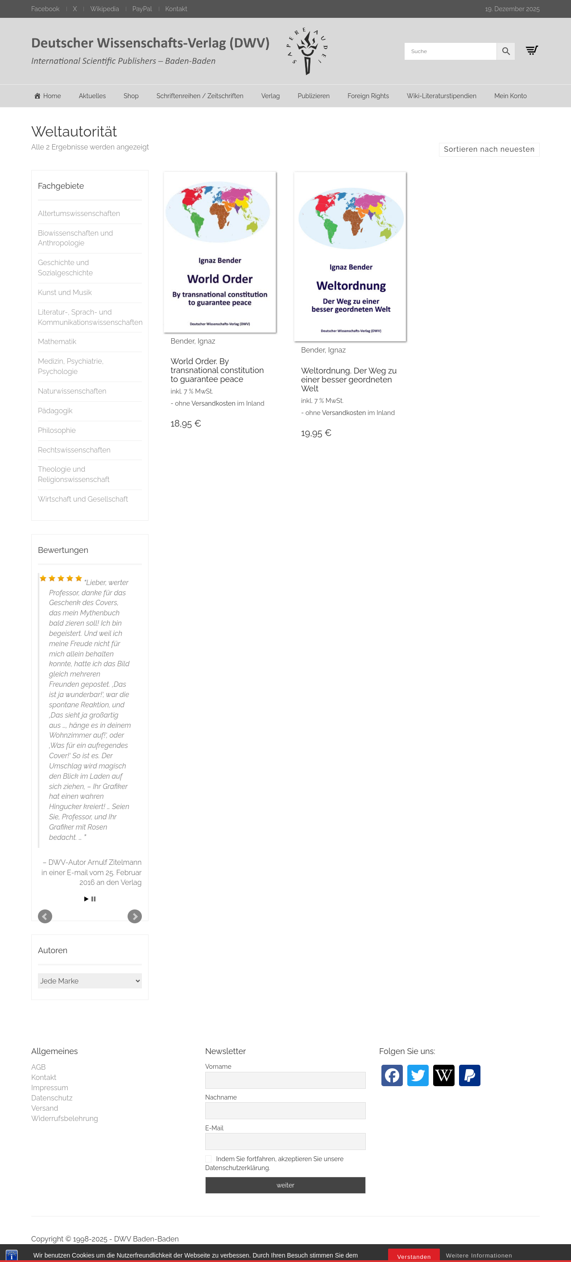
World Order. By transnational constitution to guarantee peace (217, 370)
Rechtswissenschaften (74, 450)
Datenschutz (52, 1098)
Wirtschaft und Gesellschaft (83, 499)
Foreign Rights (368, 96)
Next (135, 916)
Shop (131, 96)
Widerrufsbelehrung (64, 1118)
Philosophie (57, 430)
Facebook (45, 8)
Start (86, 899)
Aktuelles (92, 96)
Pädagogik (55, 411)
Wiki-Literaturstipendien (441, 96)
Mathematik (57, 341)
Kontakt (176, 8)
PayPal (142, 8)
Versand (44, 1108)
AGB (38, 1067)
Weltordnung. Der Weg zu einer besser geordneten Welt (349, 379)
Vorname (218, 1066)
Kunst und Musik (65, 292)
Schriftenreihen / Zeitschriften (200, 96)
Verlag (270, 96)
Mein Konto (510, 96)
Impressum (49, 1087)
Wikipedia (104, 8)
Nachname (221, 1097)
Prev (45, 916)
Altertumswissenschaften (79, 213)
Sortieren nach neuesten (489, 149)
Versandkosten (213, 403)
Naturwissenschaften (72, 391)
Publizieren (314, 96)
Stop (93, 899)
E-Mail (214, 1128)
